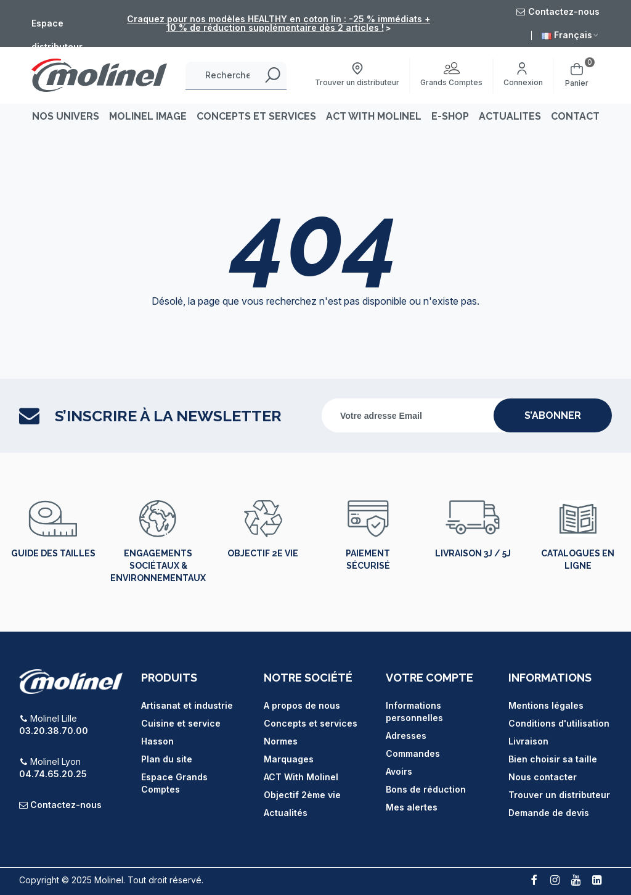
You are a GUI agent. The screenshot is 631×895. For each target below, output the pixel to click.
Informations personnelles (414, 711)
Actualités (285, 812)
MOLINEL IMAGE (148, 116)
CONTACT (575, 116)
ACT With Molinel (301, 777)
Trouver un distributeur (559, 795)
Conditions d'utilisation (558, 723)
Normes (281, 741)
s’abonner (552, 415)
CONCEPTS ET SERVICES (256, 116)
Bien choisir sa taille (552, 759)
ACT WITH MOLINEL (373, 116)
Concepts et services (310, 723)
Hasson (157, 741)
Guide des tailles (53, 553)
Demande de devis (548, 812)
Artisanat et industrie (187, 705)
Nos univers (65, 116)
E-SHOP (450, 116)
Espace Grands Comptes (174, 783)
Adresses (406, 735)
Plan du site (166, 759)
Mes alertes (412, 807)
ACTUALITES (510, 116)
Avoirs (399, 771)
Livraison (528, 741)
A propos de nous (302, 705)
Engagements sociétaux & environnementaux (158, 565)
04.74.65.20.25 (53, 774)
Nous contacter (542, 777)
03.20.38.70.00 (53, 730)
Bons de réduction (426, 789)
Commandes (413, 753)
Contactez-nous (66, 804)
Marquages (289, 759)
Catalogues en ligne (577, 559)
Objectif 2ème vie (302, 795)
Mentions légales (546, 705)
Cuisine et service (181, 723)
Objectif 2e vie (262, 553)
